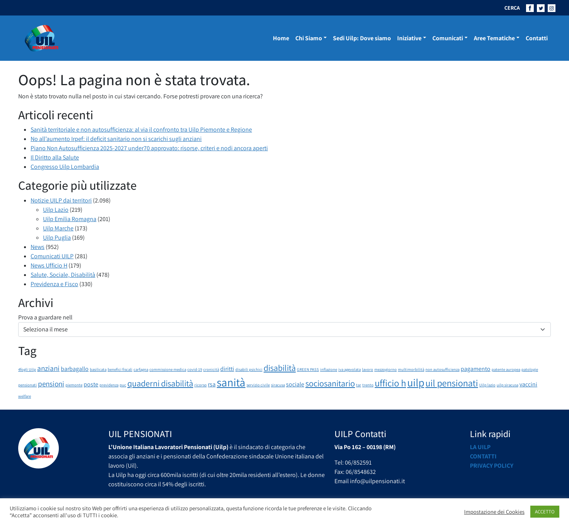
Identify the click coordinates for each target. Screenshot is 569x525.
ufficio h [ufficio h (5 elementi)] (390, 383)
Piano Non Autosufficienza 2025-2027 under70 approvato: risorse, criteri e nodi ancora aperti (149, 148)
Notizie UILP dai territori (61, 200)
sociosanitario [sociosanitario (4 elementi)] (330, 383)
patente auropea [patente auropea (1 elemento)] (506, 369)
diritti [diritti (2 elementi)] (227, 369)
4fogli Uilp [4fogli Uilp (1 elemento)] (27, 369)
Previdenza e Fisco (54, 284)
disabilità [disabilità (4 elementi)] (280, 367)
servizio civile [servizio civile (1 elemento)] (258, 385)
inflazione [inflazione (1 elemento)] (328, 369)
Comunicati (447, 38)
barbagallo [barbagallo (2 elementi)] (75, 369)
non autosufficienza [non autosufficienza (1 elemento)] (442, 369)
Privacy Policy (491, 466)
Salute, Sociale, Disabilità (63, 275)
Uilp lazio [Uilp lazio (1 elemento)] (487, 385)
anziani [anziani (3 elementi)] (48, 368)
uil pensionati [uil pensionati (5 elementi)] (451, 383)
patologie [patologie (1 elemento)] (529, 369)
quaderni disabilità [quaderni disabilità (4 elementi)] (160, 383)
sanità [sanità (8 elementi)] (231, 382)
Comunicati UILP (52, 256)
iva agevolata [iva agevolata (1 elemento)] (349, 369)
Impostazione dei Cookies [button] (494, 511)
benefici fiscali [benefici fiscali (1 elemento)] (120, 369)
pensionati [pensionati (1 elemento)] (27, 385)
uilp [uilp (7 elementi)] (415, 382)
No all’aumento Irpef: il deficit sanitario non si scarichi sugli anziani (116, 139)
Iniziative (409, 38)
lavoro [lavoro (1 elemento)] (367, 369)
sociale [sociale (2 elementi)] (295, 384)
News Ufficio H (49, 265)
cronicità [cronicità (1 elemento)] (211, 369)
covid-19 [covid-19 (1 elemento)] (194, 369)
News (38, 247)
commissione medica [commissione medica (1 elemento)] (167, 369)
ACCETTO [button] (545, 511)
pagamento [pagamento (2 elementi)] (475, 369)
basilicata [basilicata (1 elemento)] (98, 369)
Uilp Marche (58, 228)
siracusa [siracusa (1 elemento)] (278, 385)
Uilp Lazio (56, 210)
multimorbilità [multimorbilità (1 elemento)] (411, 369)
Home (281, 38)
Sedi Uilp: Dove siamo (362, 38)
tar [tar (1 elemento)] (358, 385)
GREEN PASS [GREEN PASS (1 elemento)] (308, 369)
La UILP (480, 447)
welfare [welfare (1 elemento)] (24, 396)
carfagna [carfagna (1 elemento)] (141, 369)
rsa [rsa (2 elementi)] (212, 384)
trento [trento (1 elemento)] (368, 385)
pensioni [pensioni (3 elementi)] (51, 384)
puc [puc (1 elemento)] (123, 385)
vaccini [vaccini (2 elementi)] (528, 384)
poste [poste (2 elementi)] (91, 384)
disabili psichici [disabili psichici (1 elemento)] (248, 369)
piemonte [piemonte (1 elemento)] (73, 385)
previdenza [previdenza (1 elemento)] (108, 385)
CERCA (512, 7)
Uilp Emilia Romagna (69, 219)
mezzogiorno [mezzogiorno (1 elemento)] (385, 369)
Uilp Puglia (57, 237)
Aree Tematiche (494, 38)
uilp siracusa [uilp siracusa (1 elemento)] (507, 385)
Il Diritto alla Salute (55, 157)
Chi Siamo (308, 38)
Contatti (537, 38)
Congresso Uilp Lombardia (65, 167)
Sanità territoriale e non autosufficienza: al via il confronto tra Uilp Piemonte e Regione (141, 129)
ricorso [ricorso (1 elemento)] (200, 385)
